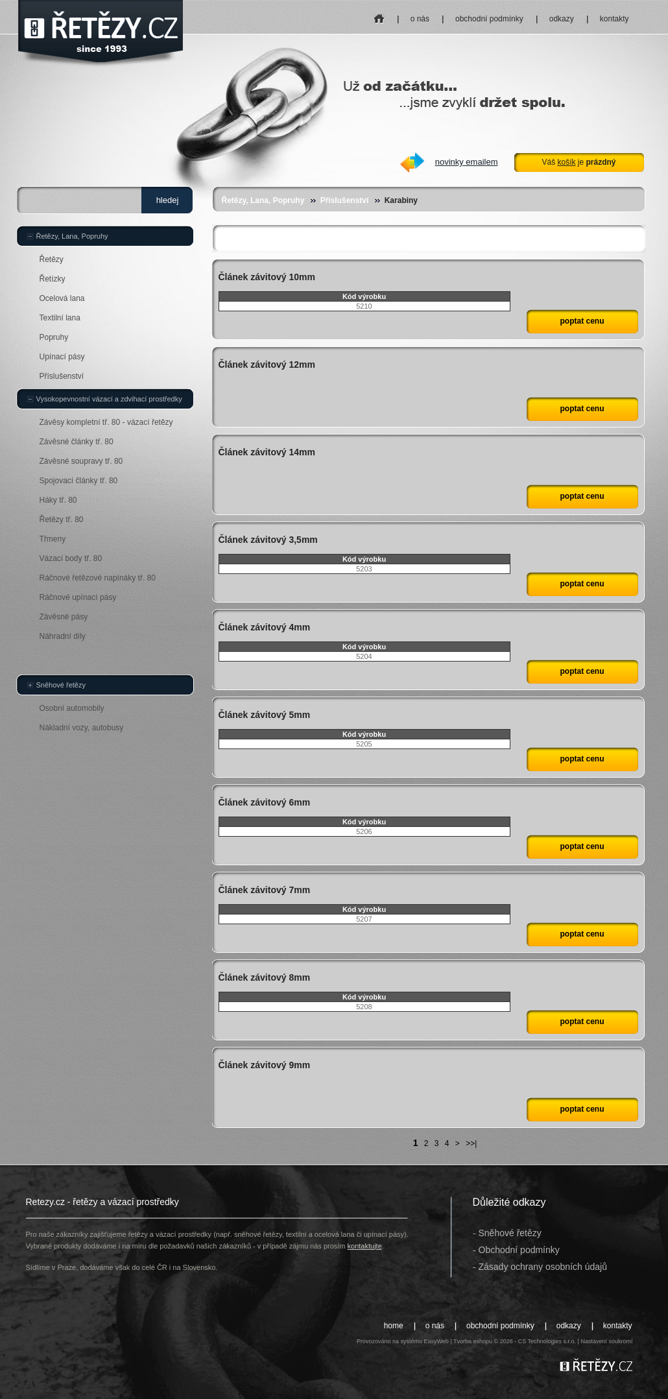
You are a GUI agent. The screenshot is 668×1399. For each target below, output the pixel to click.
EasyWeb (435, 1341)
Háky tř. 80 (58, 500)
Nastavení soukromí (606, 1341)
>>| (471, 1143)
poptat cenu (582, 321)
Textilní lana (60, 317)
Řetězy (52, 259)
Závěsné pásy (64, 616)
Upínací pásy (62, 356)
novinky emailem (466, 162)
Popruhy (54, 337)
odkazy (561, 18)
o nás (420, 18)
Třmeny (53, 539)
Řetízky (53, 278)
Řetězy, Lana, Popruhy (263, 200)
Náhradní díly (63, 636)
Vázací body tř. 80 (71, 558)
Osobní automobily (72, 708)
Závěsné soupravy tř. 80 (81, 461)
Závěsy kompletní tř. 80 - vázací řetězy (106, 422)
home (379, 14)
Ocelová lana (62, 298)
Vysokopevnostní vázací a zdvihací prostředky (109, 399)
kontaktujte (365, 1246)
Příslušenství (344, 200)
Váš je (578, 162)
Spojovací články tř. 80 (79, 480)
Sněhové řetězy (61, 685)
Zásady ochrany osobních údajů (543, 1266)
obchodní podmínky (489, 18)
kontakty (614, 18)
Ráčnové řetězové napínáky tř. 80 (98, 577)
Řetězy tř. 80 (62, 519)
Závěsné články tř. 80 (76, 441)
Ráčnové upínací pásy (78, 597)
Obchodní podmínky (519, 1250)
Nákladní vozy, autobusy (82, 727)
